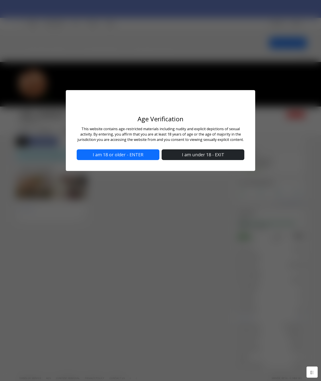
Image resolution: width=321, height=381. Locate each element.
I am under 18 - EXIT (203, 155)
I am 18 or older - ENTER (118, 155)
